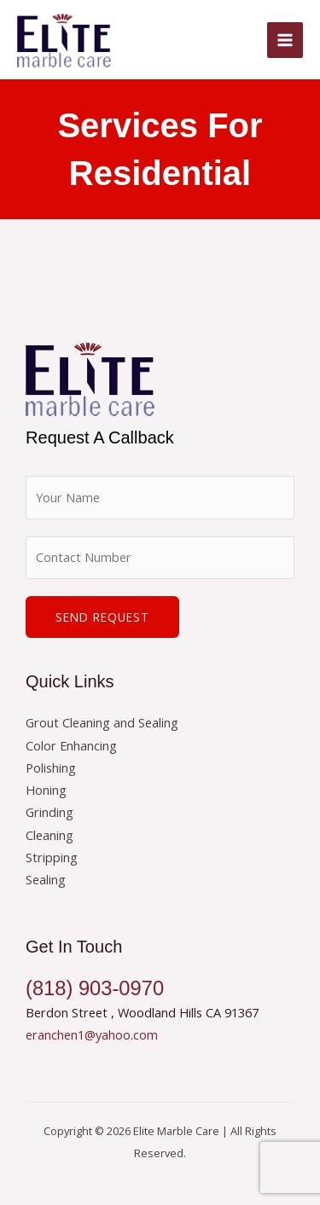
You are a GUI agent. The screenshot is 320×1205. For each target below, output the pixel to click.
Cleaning (49, 834)
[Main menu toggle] (285, 40)
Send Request (102, 617)
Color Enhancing (71, 745)
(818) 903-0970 (95, 988)
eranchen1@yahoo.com (92, 1034)
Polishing (51, 767)
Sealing (46, 879)
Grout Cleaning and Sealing (102, 722)
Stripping (52, 857)
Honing (46, 789)
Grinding (49, 811)
